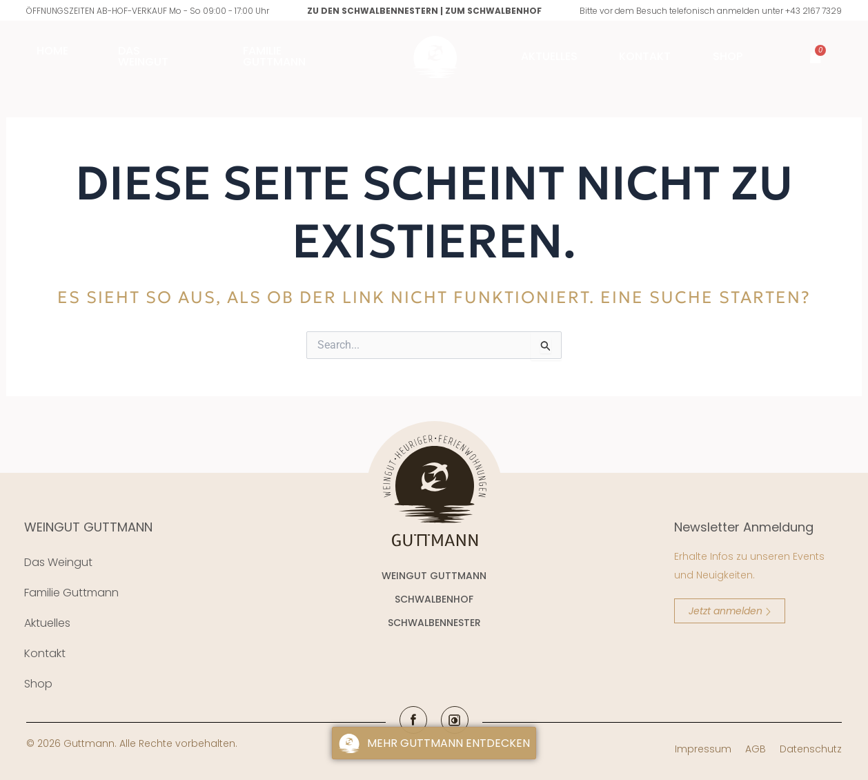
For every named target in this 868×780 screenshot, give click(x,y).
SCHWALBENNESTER (434, 623)
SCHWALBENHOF (434, 599)
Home (52, 51)
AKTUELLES (549, 56)
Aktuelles (47, 623)
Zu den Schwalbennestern (372, 11)
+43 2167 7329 (813, 11)
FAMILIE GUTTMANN (274, 56)
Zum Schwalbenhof (493, 11)
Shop (731, 57)
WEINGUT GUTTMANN (88, 527)
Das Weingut (143, 56)
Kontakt (645, 56)
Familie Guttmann (71, 593)
